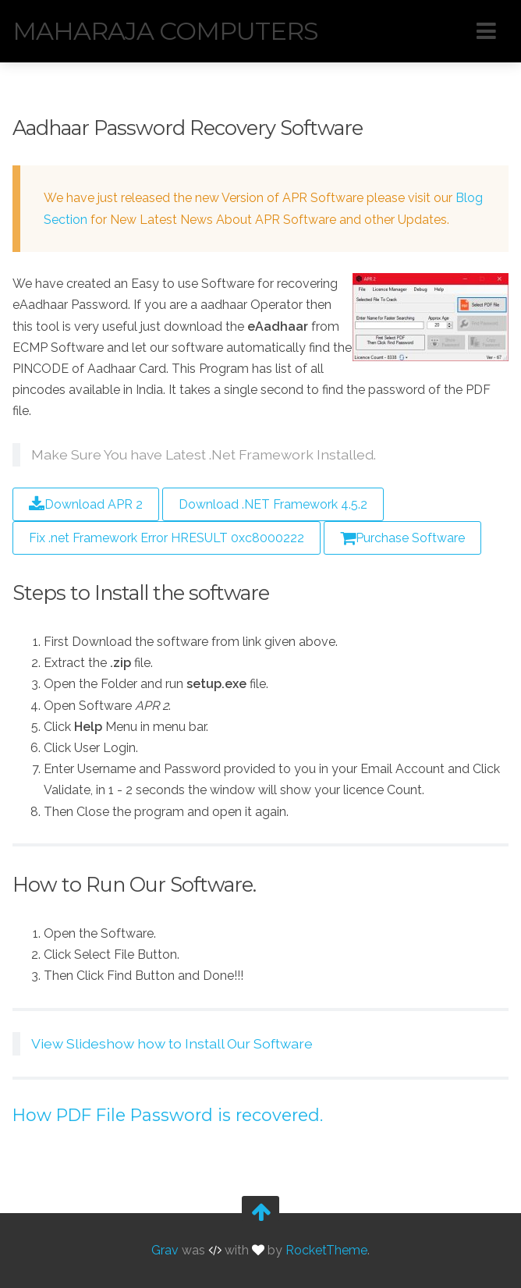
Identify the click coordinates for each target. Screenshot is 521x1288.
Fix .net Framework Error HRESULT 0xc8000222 (166, 537)
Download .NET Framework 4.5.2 (273, 504)
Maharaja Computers (165, 31)
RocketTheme (326, 1250)
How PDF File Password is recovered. (167, 1115)
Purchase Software (402, 537)
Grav (165, 1250)
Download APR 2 (86, 504)
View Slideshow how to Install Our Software (172, 1043)
